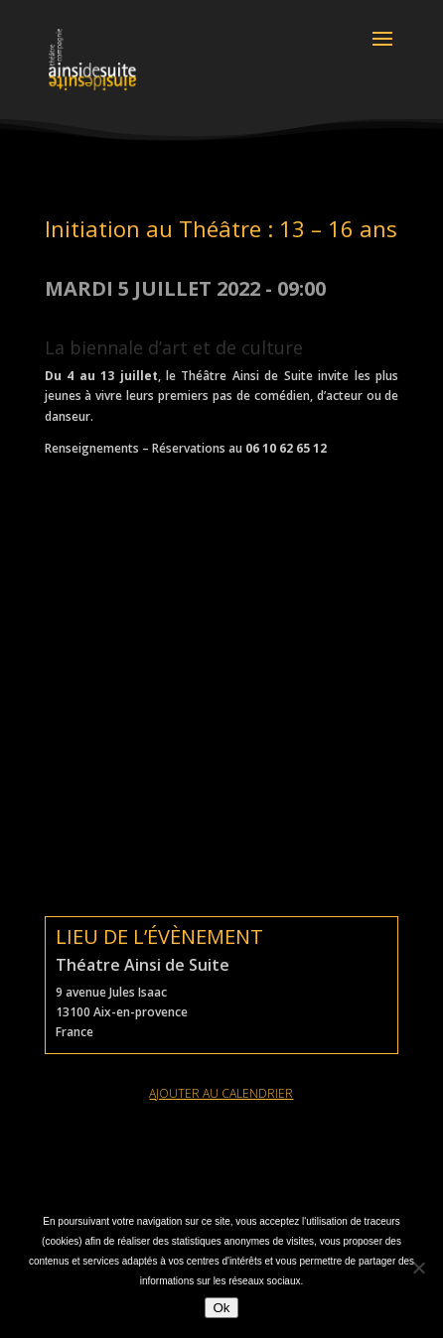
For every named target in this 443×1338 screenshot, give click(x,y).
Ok (221, 1307)
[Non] (418, 1267)
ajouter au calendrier (221, 1093)
